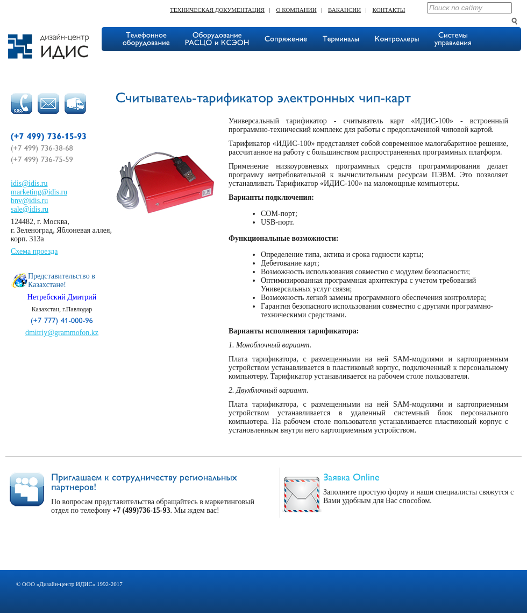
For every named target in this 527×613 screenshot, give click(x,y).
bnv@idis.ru (29, 201)
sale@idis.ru (29, 209)
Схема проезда (34, 251)
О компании (296, 9)
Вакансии (344, 9)
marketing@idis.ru (39, 192)
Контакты (389, 9)
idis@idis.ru (29, 183)
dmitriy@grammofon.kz (61, 333)
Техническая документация (217, 9)
